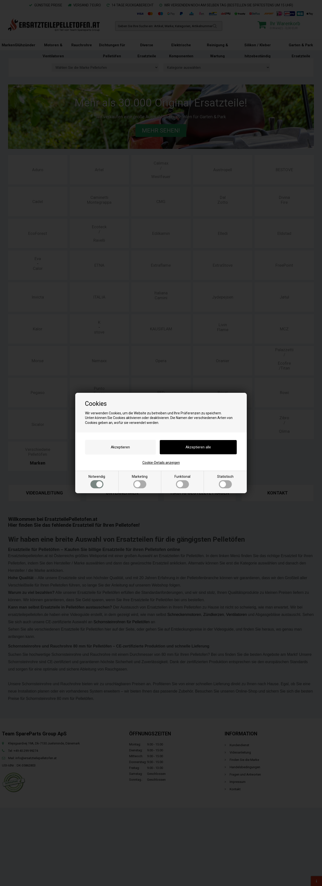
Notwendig (96, 481)
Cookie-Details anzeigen (161, 463)
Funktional (182, 481)
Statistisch (225, 481)
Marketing (140, 481)
